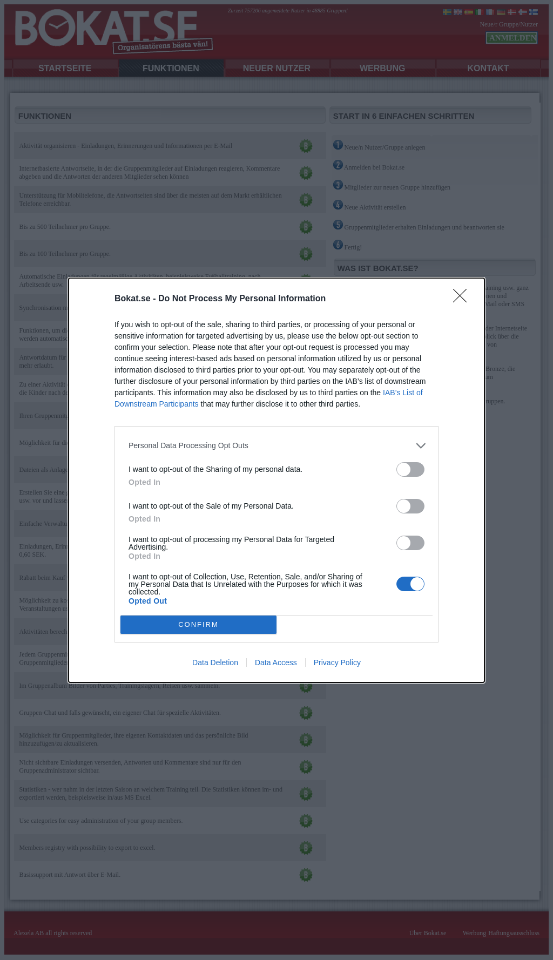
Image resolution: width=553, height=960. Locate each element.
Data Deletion (215, 662)
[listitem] (276, 445)
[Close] (463, 299)
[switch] (410, 469)
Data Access (276, 662)
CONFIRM (198, 624)
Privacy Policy (337, 662)
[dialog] (276, 480)
